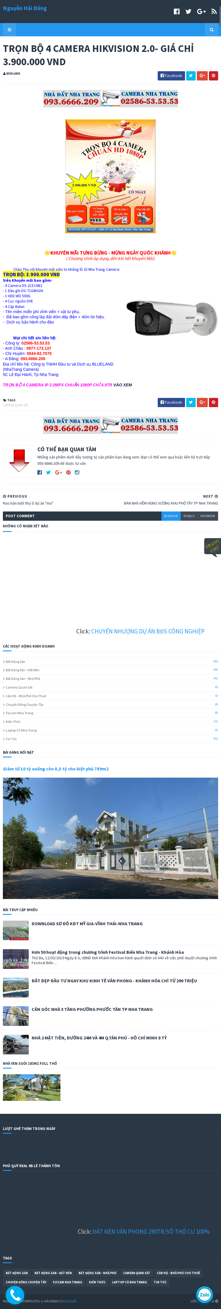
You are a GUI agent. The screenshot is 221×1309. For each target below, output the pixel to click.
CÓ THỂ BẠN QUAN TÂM (66, 449)
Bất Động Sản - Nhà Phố (23, 678)
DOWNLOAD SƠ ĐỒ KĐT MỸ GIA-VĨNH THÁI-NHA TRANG (87, 923)
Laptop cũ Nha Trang (21, 730)
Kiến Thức (13, 721)
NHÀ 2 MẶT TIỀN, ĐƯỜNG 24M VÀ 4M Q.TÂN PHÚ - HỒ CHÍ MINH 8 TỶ (99, 1038)
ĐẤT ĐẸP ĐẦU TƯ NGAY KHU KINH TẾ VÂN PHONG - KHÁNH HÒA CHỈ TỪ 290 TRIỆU (114, 980)
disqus (189, 516)
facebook (207, 516)
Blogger (69, 1301)
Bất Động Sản (15, 661)
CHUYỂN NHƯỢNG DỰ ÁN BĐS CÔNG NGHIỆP (164, 631)
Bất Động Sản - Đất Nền (22, 670)
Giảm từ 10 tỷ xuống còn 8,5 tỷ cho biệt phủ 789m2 (56, 769)
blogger (171, 516)
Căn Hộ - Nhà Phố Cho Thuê (26, 696)
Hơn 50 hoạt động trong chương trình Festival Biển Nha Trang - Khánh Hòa (108, 952)
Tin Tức (11, 739)
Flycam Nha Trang (19, 713)
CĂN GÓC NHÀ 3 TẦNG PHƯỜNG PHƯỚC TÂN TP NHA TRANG (92, 1009)
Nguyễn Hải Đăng (25, 8)
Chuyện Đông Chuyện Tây (25, 704)
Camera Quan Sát (15, 405)
